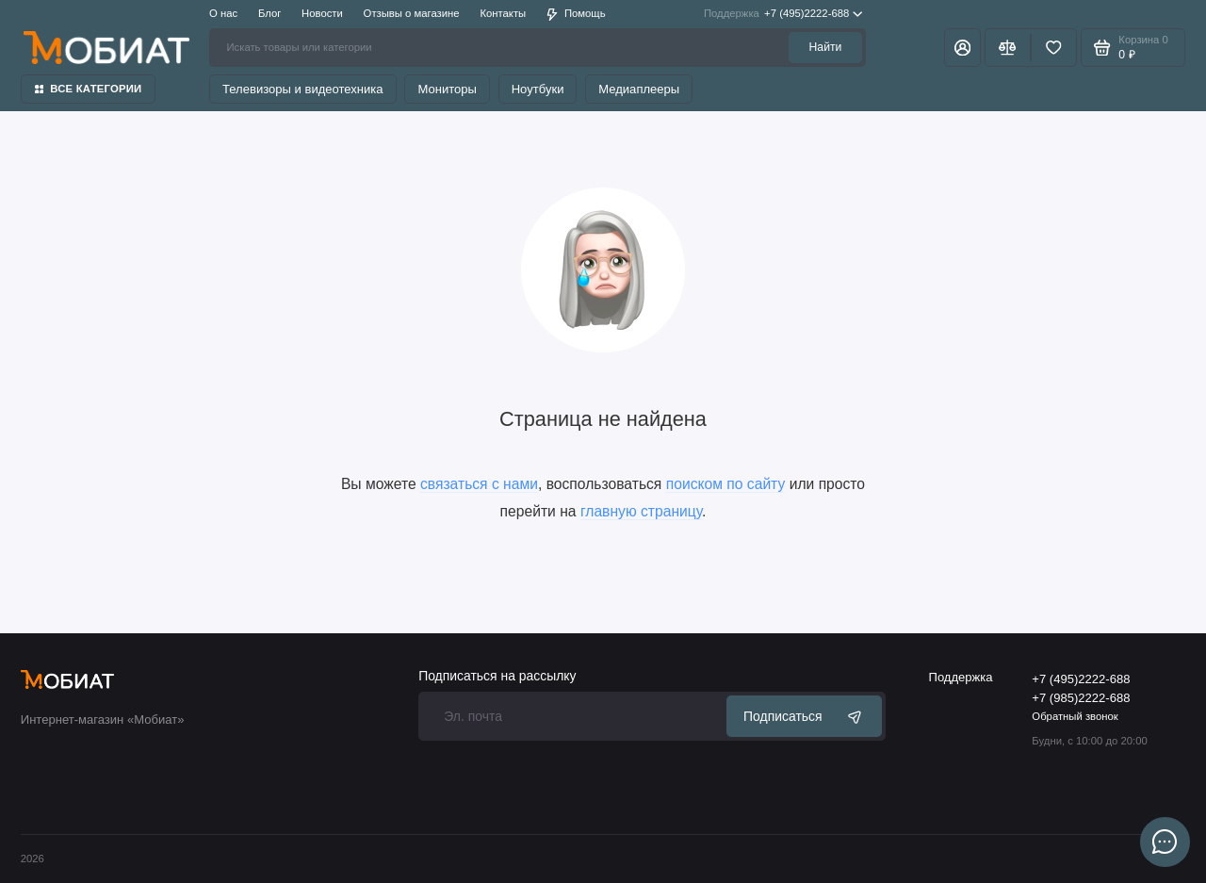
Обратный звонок (1074, 716)
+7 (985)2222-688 (1081, 698)
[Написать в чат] (1164, 841)
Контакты (503, 13)
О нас (223, 13)
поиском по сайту (726, 484)
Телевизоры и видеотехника (302, 89)
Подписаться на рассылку (497, 676)
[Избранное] (1054, 47)
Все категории (88, 88)
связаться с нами (479, 484)
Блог (269, 13)
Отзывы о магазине (412, 13)
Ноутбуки (538, 89)
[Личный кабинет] (962, 47)
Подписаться (804, 716)
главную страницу (641, 511)
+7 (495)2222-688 (783, 14)
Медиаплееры (638, 89)
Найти (825, 47)
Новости (322, 13)
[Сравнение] (1008, 47)
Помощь (576, 14)
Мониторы (446, 89)
